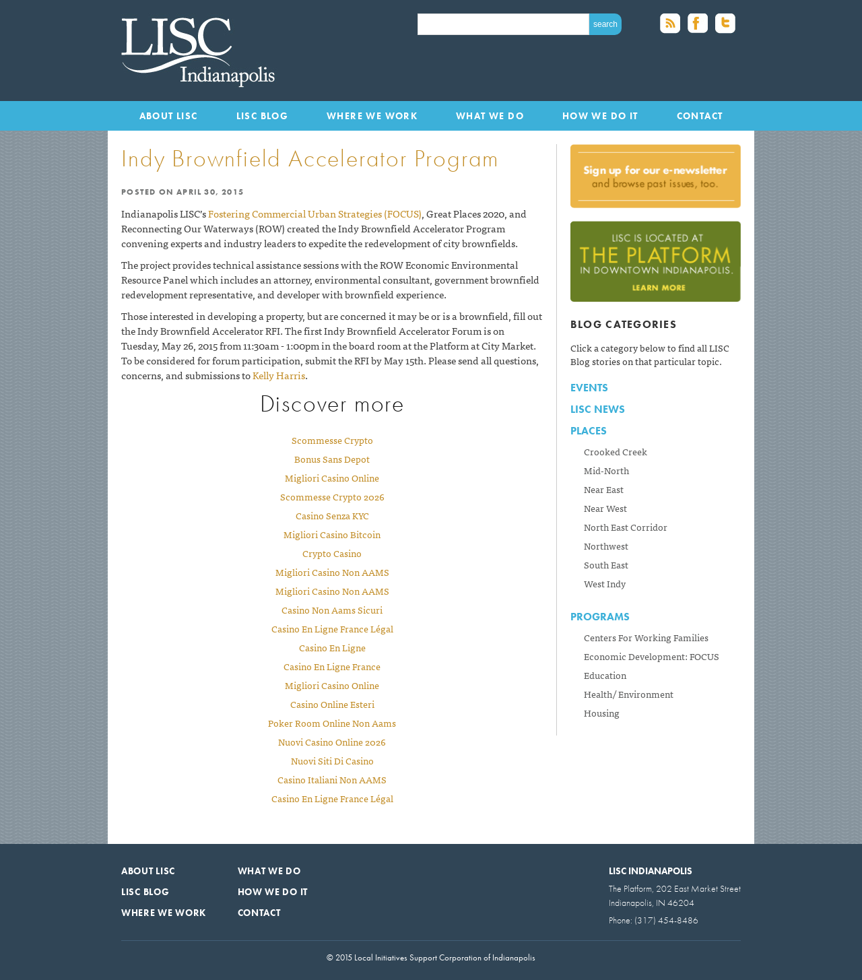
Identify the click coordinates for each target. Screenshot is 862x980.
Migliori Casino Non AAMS (332, 571)
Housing (602, 712)
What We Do (490, 116)
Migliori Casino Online (332, 477)
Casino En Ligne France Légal (332, 628)
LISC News (597, 409)
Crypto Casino (332, 553)
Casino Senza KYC (332, 515)
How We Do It (600, 116)
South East (606, 564)
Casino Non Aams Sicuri (332, 609)
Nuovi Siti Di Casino (332, 760)
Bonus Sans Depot (332, 458)
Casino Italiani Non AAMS (332, 779)
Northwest (606, 545)
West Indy (605, 583)
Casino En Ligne (332, 647)
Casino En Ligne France (332, 666)
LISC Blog (262, 116)
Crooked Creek (615, 451)
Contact (700, 116)
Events (589, 388)
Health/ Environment (628, 693)
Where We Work (372, 116)
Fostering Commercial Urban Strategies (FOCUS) (315, 213)
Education (605, 674)
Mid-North (606, 470)
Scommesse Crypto (332, 439)
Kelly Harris (279, 374)
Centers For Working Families (646, 637)
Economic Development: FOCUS (651, 656)
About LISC (168, 116)
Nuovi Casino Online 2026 (332, 741)
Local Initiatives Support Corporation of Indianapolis (201, 50)
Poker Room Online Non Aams (332, 722)
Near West (605, 507)
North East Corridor (625, 526)
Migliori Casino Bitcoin (332, 534)
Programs (600, 617)
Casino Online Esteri (332, 703)
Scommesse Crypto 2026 (332, 496)
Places (588, 431)
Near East (604, 489)
